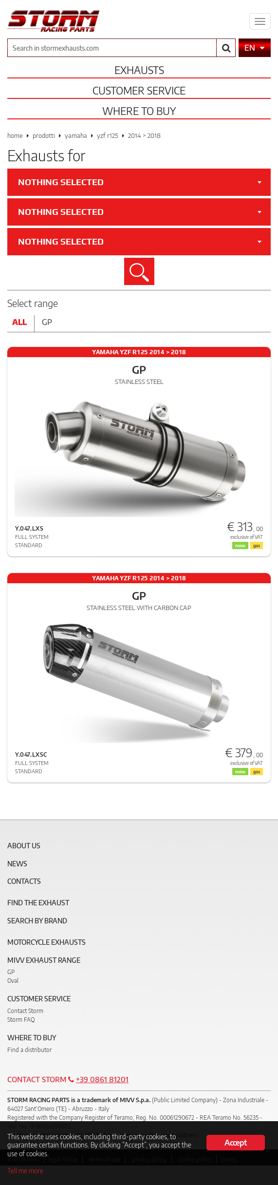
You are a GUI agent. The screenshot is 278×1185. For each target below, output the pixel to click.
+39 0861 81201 (102, 1079)
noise (240, 771)
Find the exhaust (38, 902)
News (17, 864)
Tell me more (25, 1170)
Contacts (24, 881)
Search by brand (37, 921)
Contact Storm (25, 1010)
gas (256, 771)
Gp (47, 322)
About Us (23, 845)
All (19, 322)
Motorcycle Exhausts (46, 942)
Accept (235, 1142)
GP (11, 971)
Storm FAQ (21, 1019)
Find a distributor (29, 1049)
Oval (13, 980)
